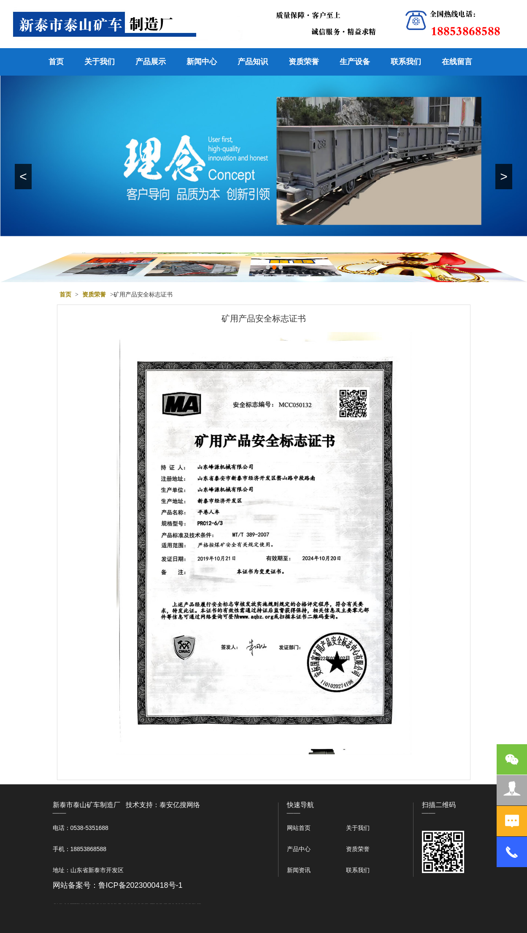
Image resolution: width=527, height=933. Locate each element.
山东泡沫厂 (128, 903)
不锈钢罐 (176, 903)
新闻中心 (201, 61)
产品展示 (150, 61)
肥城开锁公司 (78, 903)
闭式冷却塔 (186, 903)
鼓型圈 (65, 903)
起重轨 (68, 903)
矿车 (57, 903)
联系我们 (406, 61)
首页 (56, 61)
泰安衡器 (71, 903)
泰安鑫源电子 (93, 903)
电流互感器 (86, 903)
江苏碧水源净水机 (146, 903)
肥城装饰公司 (115, 903)
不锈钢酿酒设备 (119, 903)
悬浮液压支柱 (90, 903)
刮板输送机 (157, 903)
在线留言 (457, 61)
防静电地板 (109, 903)
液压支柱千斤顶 (104, 903)
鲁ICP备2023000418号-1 (140, 885)
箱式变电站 (190, 903)
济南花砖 (154, 903)
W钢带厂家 (76, 903)
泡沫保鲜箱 (142, 903)
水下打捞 (101, 903)
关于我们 (99, 61)
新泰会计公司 (60, 903)
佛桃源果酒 (98, 903)
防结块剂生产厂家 (193, 903)
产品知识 (253, 61)
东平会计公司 (82, 903)
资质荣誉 (304, 61)
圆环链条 (55, 903)
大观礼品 (200, 903)
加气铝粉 (179, 903)
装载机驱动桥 (160, 903)
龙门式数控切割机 (165, 903)
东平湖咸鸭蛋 (169, 903)
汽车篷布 (173, 903)
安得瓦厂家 (198, 903)
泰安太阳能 (125, 903)
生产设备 (355, 61)
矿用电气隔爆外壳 (73, 903)
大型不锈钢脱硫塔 (151, 903)
